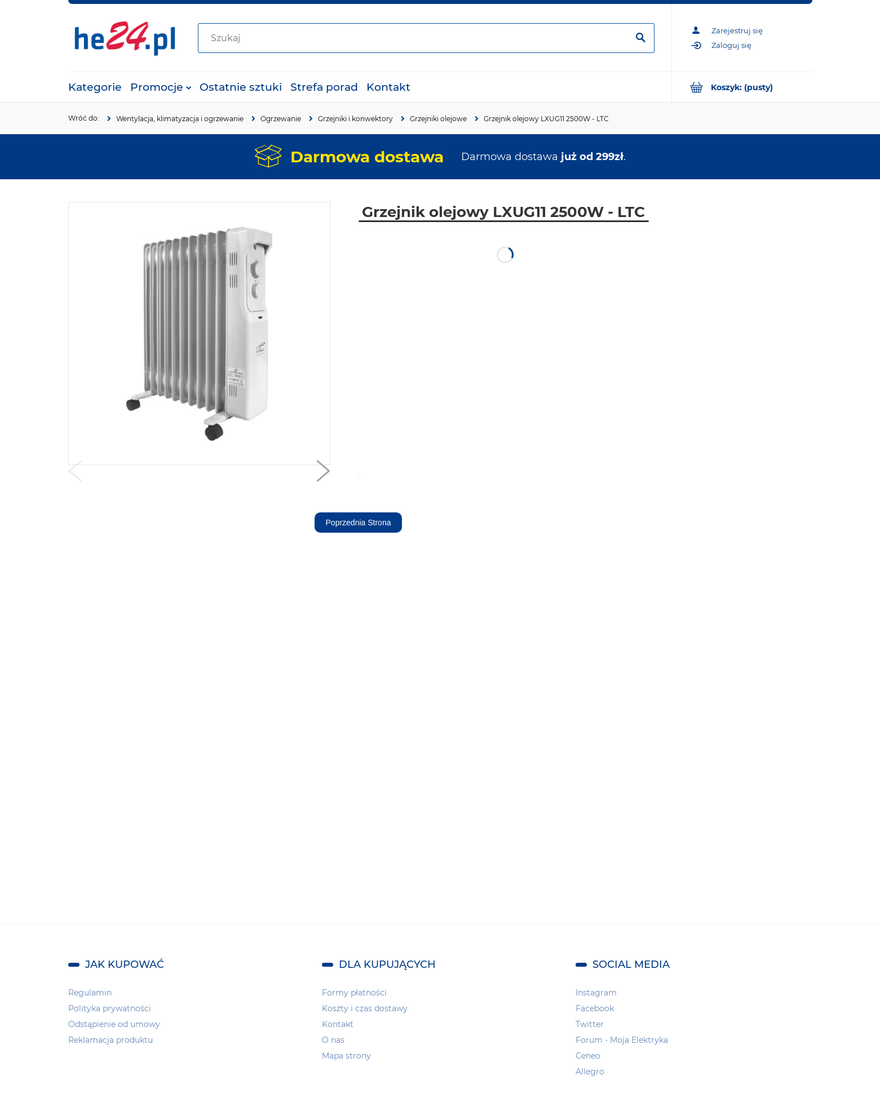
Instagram (596, 993)
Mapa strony (346, 1056)
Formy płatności (354, 993)
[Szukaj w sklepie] (415, 38)
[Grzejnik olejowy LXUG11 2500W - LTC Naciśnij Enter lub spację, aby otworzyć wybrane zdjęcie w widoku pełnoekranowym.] (199, 334)
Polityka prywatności (109, 1008)
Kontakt (337, 1024)
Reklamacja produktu (110, 1040)
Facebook (595, 1008)
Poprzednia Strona (358, 522)
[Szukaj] (641, 38)
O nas (333, 1040)
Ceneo (588, 1056)
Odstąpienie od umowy (114, 1024)
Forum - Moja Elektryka (622, 1040)
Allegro (590, 1071)
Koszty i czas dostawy (365, 1008)
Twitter (590, 1024)
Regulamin (90, 993)
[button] (75, 473)
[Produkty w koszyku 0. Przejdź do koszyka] (742, 87)
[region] (744, 371)
